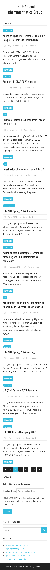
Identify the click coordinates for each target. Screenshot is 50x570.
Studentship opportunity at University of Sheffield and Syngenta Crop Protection (23, 305)
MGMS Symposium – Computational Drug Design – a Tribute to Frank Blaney (24, 38)
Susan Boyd (28, 217)
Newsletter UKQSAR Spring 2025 (20, 552)
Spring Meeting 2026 (15, 548)
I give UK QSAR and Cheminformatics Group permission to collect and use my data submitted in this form (24, 501)
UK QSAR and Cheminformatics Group (25, 9)
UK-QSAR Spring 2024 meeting (19, 352)
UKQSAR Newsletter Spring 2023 (20, 432)
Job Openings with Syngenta (18, 555)
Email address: (23, 491)
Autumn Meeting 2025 (16, 559)
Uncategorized (9, 206)
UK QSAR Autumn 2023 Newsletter (21, 390)
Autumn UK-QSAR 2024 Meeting (19, 81)
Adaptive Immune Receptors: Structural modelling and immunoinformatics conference (23, 257)
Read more (8, 69)
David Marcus (31, 46)
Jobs (5, 114)
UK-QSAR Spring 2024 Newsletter (20, 211)
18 (34, 469)
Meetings (7, 76)
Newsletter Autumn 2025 (17, 545)
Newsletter (8, 385)
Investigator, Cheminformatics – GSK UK (23, 169)
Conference (8, 30)
